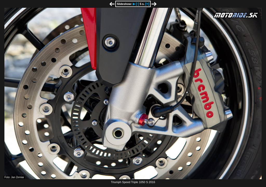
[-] (137, 4)
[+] (147, 4)
